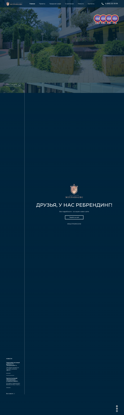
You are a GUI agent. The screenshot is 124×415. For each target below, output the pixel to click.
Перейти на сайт (74, 217)
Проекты (42, 4)
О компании (69, 4)
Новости (81, 4)
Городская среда (55, 4)
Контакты (91, 4)
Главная (32, 4)
